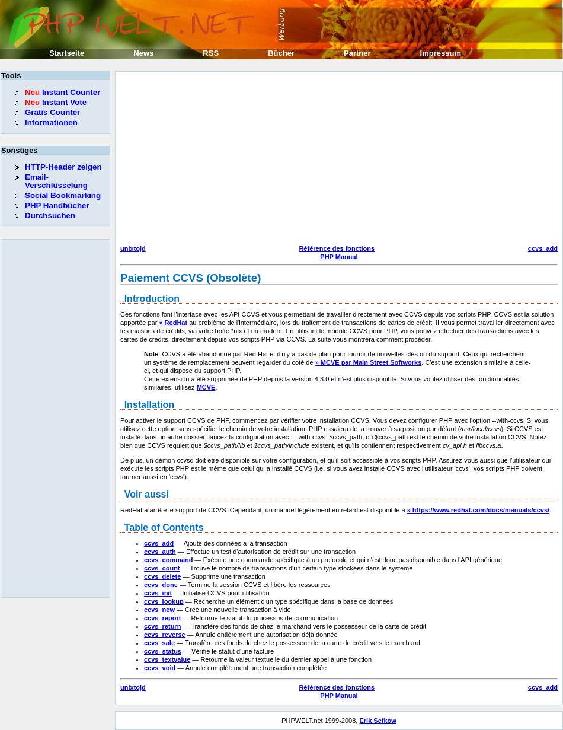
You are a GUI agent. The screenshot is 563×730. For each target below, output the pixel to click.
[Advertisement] (314, 159)
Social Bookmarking (63, 195)
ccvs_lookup (164, 601)
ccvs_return (162, 626)
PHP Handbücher (57, 205)
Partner (357, 53)
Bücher (281, 53)
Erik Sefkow (377, 720)
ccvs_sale (159, 642)
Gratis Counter (52, 112)
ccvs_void (159, 667)
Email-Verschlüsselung (56, 181)
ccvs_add (543, 248)
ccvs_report (162, 617)
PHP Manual (338, 256)
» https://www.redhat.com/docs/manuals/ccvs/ (478, 510)
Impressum (440, 53)
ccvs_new (159, 609)
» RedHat (173, 322)
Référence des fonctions (337, 248)
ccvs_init (158, 593)
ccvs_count (162, 568)
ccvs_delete (162, 576)
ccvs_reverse (164, 634)
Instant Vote (56, 102)
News (143, 53)
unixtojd (133, 248)
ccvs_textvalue (167, 659)
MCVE (206, 387)
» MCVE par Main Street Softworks (368, 362)
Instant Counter (62, 92)
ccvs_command (168, 559)
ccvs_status (162, 651)
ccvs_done (161, 584)
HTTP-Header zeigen (63, 166)
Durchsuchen (50, 215)
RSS (211, 53)
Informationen (51, 122)
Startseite (66, 53)
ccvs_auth (160, 551)
